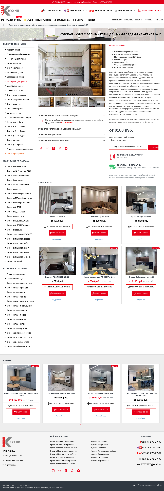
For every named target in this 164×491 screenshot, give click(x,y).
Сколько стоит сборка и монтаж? (54, 140)
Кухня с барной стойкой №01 (101, 393)
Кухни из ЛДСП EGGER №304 (57, 276)
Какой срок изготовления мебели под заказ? (59, 129)
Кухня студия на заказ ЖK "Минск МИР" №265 (21, 394)
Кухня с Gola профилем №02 (141, 276)
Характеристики (117, 45)
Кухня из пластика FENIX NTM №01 (99, 276)
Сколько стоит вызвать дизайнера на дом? (58, 116)
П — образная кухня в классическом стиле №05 (141, 394)
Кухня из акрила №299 (141, 216)
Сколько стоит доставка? (50, 135)
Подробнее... (57, 239)
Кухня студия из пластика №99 (61, 393)
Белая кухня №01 (57, 216)
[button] (40, 70)
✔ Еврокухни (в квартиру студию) (20, 25)
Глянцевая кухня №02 (99, 216)
